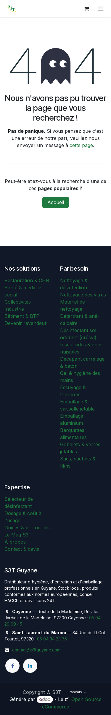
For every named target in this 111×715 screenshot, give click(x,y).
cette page (81, 145)
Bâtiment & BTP (21, 316)
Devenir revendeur (25, 323)
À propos (15, 542)
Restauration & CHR (26, 280)
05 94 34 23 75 (52, 638)
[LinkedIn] (30, 666)
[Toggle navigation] (101, 8)
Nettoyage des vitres (83, 295)
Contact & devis (21, 549)
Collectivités (17, 302)
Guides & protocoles (27, 528)
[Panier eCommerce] (86, 9)
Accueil (55, 202)
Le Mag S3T (18, 535)
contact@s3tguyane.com (36, 649)
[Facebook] (12, 666)
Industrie (14, 309)
